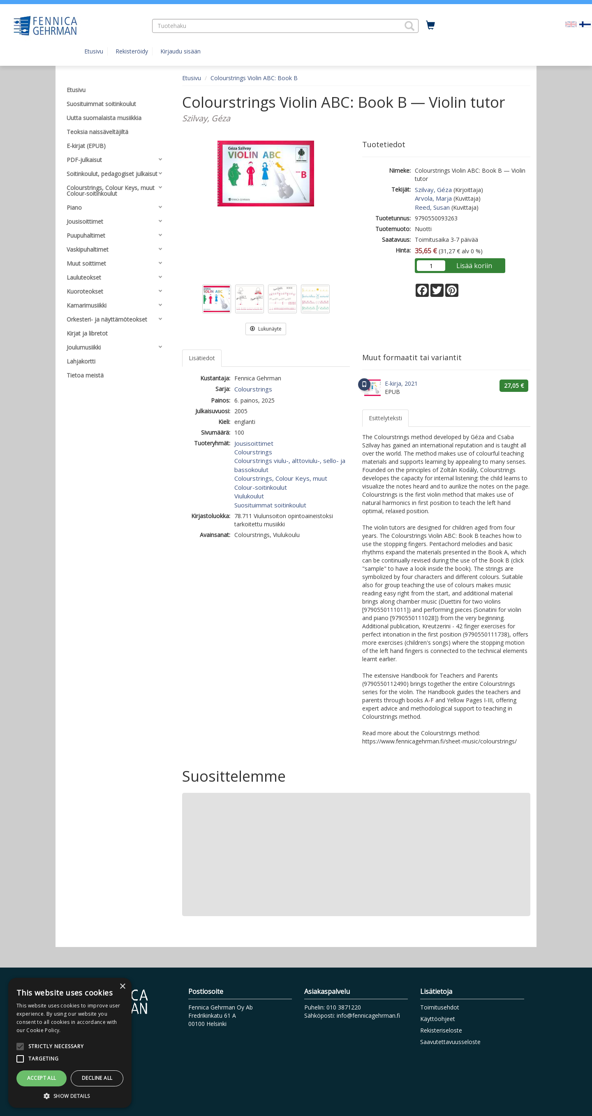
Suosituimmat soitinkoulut (270, 505)
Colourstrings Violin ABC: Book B (254, 78)
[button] (409, 26)
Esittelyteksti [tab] (385, 418)
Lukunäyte (266, 328)
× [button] (122, 987)
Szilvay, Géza (433, 189)
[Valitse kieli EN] (571, 24)
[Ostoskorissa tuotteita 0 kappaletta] (430, 25)
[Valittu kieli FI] (585, 24)
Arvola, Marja (433, 198)
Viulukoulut (249, 496)
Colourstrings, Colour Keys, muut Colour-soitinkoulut (280, 482)
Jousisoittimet (253, 443)
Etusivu (93, 51)
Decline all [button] (97, 1077)
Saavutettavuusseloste (450, 1042)
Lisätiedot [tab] (202, 358)
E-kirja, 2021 (401, 383)
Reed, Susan (432, 207)
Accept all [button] (41, 1077)
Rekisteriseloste (441, 1030)
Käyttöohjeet (437, 1019)
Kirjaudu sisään (180, 51)
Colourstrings (253, 389)
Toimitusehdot (439, 1007)
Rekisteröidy (132, 51)
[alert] (70, 1043)
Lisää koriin (474, 265)
